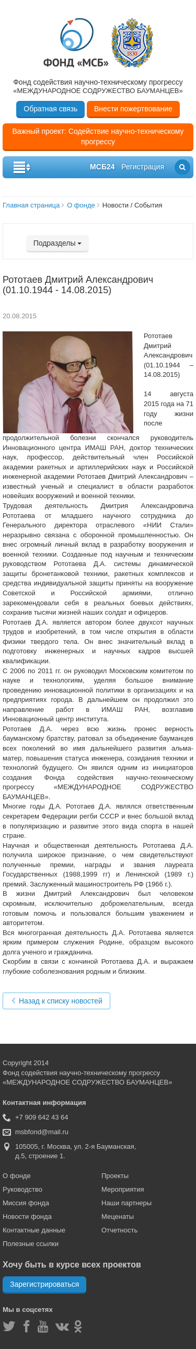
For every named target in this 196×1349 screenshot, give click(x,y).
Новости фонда (27, 1216)
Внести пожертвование (133, 109)
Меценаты (117, 1216)
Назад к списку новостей (56, 1001)
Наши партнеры (126, 1203)
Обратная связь (50, 109)
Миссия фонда (26, 1203)
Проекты (115, 1176)
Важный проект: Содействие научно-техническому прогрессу (97, 136)
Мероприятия (122, 1189)
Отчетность (119, 1230)
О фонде (81, 205)
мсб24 (102, 167)
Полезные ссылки (31, 1244)
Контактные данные (34, 1230)
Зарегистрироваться (44, 1284)
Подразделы (57, 243)
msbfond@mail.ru (41, 1132)
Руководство (22, 1189)
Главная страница (31, 205)
